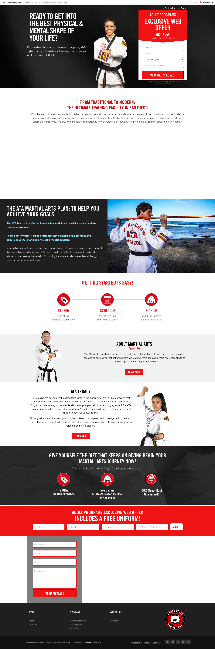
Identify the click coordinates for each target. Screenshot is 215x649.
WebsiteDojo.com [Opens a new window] (94, 642)
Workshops (74, 628)
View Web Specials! (162, 75)
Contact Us (114, 620)
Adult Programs (76, 624)
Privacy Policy (136, 642)
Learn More (134, 372)
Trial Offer (33, 624)
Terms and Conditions (152, 642)
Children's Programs (78, 620)
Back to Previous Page (174, 8)
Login (193, 2)
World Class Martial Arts (11, 2)
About (31, 620)
